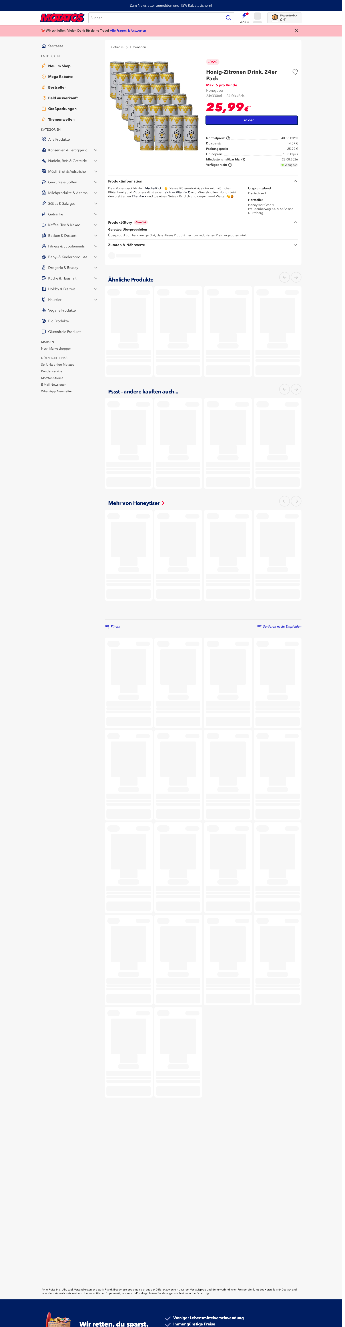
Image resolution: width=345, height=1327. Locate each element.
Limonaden (138, 47)
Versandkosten (83, 1289)
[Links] (284, 277)
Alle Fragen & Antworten (128, 30)
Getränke (117, 47)
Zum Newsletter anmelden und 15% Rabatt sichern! (171, 5)
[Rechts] (296, 277)
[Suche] (155, 18)
